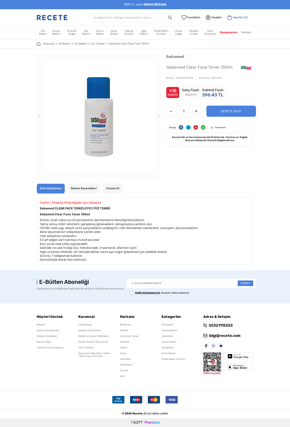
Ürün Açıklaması (51, 188)
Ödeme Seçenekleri (84, 188)
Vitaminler (167, 336)
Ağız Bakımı (144, 32)
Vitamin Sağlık (72, 32)
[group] (99, 116)
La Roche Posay (129, 336)
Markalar (246, 32)
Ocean (123, 347)
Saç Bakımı (86, 32)
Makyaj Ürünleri (129, 32)
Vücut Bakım (100, 32)
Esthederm (126, 364)
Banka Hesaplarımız (48, 330)
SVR (122, 376)
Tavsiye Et (220, 127)
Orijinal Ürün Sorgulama (50, 347)
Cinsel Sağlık (178, 32)
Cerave (124, 370)
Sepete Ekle (231, 111)
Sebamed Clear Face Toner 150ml (129, 43)
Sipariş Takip (44, 341)
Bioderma (125, 324)
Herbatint (125, 359)
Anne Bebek (114, 32)
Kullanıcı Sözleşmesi (89, 330)
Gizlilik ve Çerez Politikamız (93, 336)
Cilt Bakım (43, 32)
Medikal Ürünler (194, 32)
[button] (39, 116)
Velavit (124, 330)
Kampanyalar (229, 32)
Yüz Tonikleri (98, 43)
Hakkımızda (85, 324)
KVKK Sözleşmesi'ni (147, 292)
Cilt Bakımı (64, 43)
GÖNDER (245, 283)
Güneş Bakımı (56, 32)
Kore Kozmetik (210, 32)
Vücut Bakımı (169, 341)
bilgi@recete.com (224, 335)
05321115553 (221, 325)
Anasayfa (45, 44)
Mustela (124, 341)
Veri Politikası (86, 347)
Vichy (123, 353)
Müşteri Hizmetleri (47, 336)
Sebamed (175, 56)
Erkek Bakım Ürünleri (161, 32)
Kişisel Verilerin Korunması (93, 341)
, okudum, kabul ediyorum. (159, 293)
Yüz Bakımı (80, 43)
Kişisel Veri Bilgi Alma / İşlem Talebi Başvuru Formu (94, 354)
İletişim (41, 324)
